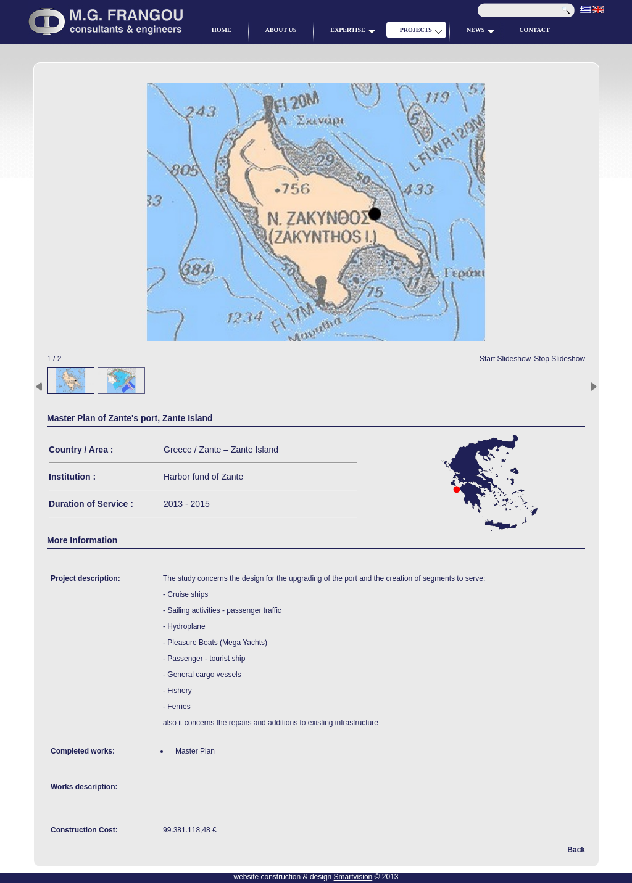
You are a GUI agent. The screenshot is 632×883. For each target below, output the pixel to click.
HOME (221, 30)
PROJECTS (421, 30)
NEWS (480, 30)
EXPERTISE (352, 30)
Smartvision (353, 877)
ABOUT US (281, 30)
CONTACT (534, 30)
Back (576, 849)
